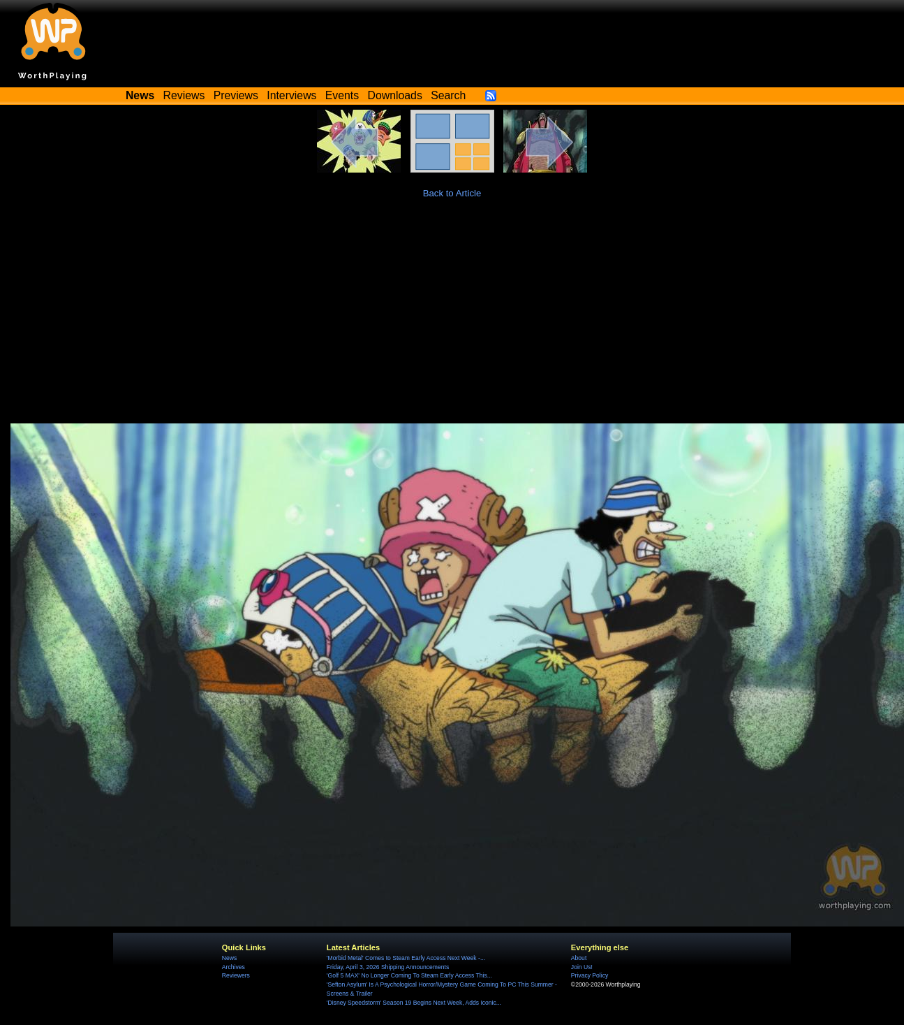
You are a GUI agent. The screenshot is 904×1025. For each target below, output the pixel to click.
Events (342, 95)
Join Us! (582, 967)
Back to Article (452, 193)
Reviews (184, 95)
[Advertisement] (452, 318)
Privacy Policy (589, 975)
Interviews (291, 95)
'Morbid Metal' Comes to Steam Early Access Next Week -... (406, 957)
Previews (236, 95)
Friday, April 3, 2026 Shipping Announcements (388, 967)
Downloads (395, 95)
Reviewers (236, 975)
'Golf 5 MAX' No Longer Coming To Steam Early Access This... (409, 975)
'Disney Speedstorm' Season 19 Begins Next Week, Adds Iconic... (414, 1002)
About (578, 957)
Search (448, 95)
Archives (233, 967)
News (229, 957)
